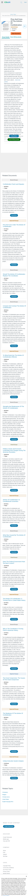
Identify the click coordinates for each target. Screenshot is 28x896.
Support (5, 854)
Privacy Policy (6, 871)
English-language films (7, 801)
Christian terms (6, 797)
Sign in (25, 2)
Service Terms (6, 873)
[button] (2, 2)
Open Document (16, 33)
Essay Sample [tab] (5, 37)
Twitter (8, 888)
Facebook (8, 884)
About (4, 850)
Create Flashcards (8, 826)
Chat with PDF (6, 841)
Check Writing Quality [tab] (15, 37)
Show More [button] (14, 136)
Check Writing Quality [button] (14, 139)
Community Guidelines (8, 867)
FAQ (4, 852)
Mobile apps (6, 839)
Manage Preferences (8, 875)
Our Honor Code (7, 869)
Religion (4, 794)
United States (5, 799)
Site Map (5, 856)
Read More (14, 215)
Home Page (13, 14)
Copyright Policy (7, 865)
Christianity (5, 792)
